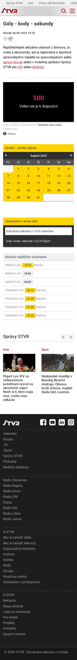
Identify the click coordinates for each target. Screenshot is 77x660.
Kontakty (9, 628)
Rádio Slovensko (15, 480)
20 (68, 183)
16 (28, 183)
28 (8, 197)
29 (18, 197)
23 (28, 190)
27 (68, 190)
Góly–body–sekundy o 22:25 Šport (28, 241)
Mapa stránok (13, 606)
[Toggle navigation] (72, 11)
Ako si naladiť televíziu (19, 543)
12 (58, 176)
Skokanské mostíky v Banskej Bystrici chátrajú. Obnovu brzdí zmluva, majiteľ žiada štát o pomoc (56, 384)
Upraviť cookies (14, 634)
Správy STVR (14, 3)
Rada (7, 565)
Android (38, 67)
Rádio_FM (10, 497)
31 (38, 197)
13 (68, 176)
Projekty (9, 623)
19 (58, 183)
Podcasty (10, 461)
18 (48, 183)
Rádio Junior (12, 519)
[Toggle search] (63, 11)
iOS (20, 67)
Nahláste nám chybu (50, 124)
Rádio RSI (10, 508)
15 (18, 183)
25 (48, 190)
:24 (5, 445)
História (8, 554)
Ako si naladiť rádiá (17, 537)
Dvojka (8, 439)
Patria (7, 502)
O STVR (8, 532)
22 (18, 190)
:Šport (7, 450)
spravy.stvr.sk (13, 62)
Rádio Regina (12, 486)
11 (48, 176)
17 (38, 183)
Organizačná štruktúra (19, 549)
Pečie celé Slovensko (52, 3)
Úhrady (8, 571)
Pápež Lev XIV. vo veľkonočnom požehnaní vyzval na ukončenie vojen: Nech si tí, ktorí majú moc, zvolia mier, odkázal (18, 388)
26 (58, 190)
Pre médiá (10, 617)
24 (38, 190)
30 (28, 197)
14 (8, 183)
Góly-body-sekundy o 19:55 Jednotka (29, 231)
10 (38, 176)
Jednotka (10, 434)
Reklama (9, 600)
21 (8, 190)
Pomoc (9, 133)
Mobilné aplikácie (16, 467)
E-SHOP (8, 595)
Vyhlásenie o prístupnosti (21, 582)
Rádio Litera (12, 513)
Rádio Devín (12, 491)
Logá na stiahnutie (16, 612)
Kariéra (8, 560)
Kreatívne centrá (14, 576)
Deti (31, 3)
